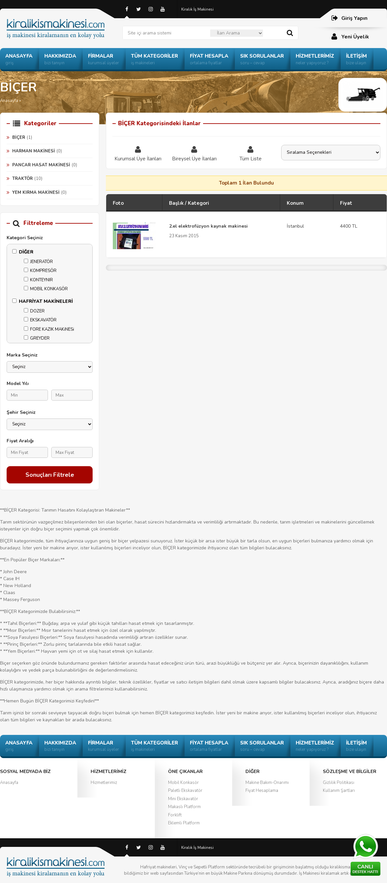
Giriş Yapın (349, 18)
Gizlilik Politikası (338, 783)
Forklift (175, 815)
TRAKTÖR (22, 179)
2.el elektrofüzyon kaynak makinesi (208, 226)
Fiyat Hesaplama (261, 791)
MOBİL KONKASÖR (46, 289)
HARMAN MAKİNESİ (33, 151)
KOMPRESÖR (40, 271)
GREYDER (37, 338)
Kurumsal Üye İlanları (137, 153)
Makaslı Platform (184, 807)
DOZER (34, 311)
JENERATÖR (38, 262)
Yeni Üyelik (350, 36)
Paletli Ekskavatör (185, 791)
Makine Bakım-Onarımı (267, 783)
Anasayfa (9, 783)
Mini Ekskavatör (183, 799)
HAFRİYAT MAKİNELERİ (42, 301)
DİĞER (22, 252)
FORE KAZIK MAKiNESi (49, 329)
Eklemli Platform (184, 823)
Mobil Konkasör (183, 783)
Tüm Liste (250, 153)
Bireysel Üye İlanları (194, 153)
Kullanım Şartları (339, 791)
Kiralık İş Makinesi (197, 9)
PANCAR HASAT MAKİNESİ (41, 165)
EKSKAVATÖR (40, 320)
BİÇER (18, 137)
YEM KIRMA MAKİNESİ (36, 192)
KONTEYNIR (38, 280)
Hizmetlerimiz (104, 783)
